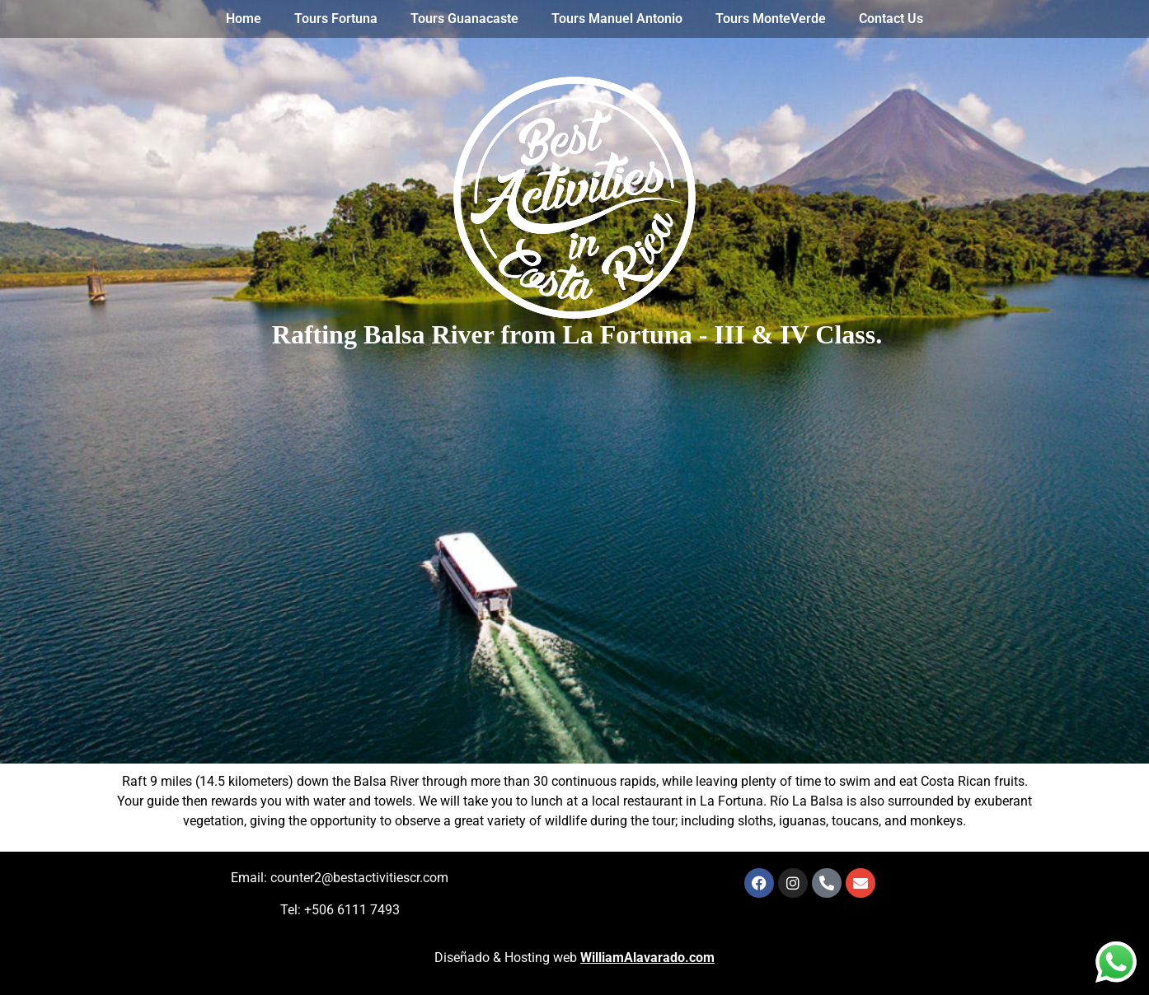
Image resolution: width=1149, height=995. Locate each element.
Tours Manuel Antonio (616, 18)
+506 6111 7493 (352, 910)
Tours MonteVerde (770, 18)
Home (243, 18)
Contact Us (891, 18)
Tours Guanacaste (464, 18)
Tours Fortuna (336, 18)
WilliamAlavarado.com (647, 957)
